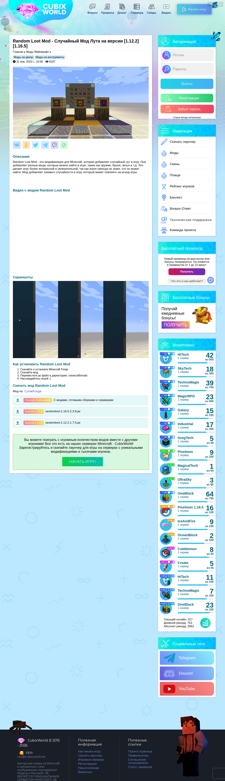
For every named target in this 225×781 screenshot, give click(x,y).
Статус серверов (140, 767)
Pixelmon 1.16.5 (191, 507)
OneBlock (186, 493)
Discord (178, 674)
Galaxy (183, 410)
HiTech (183, 354)
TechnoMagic (188, 382)
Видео (166, 11)
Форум (92, 11)
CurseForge (32, 391)
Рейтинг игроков (177, 186)
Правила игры (138, 755)
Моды (170, 153)
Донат (121, 11)
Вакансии (85, 772)
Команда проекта (178, 230)
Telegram (179, 658)
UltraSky (185, 479)
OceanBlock (188, 535)
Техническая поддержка (186, 220)
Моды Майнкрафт (37, 51)
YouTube (179, 689)
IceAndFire (186, 521)
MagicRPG (186, 396)
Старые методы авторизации (187, 117)
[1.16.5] (20, 46)
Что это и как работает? (187, 281)
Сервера (136, 11)
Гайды (151, 11)
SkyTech (185, 368)
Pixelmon (185, 452)
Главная (18, 51)
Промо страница (140, 751)
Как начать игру (89, 751)
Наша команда (88, 768)
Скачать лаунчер (178, 142)
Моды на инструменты (50, 57)
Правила (107, 11)
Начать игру (194, 8)
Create (183, 563)
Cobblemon (187, 549)
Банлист (172, 197)
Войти (187, 84)
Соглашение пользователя (138, 761)
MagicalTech (188, 465)
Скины (170, 164)
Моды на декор (23, 57)
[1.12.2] (131, 41)
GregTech (186, 438)
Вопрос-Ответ (176, 209)
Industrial (185, 424)
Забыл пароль (183, 109)
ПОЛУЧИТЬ (175, 324)
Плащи (170, 175)
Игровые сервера (91, 759)
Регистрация (182, 98)
